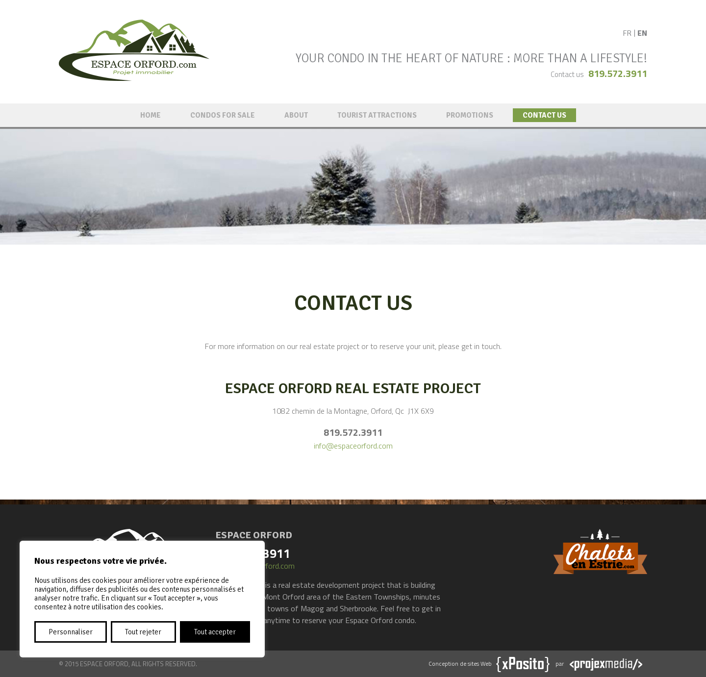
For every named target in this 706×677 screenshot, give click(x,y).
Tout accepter (215, 631)
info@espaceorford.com (353, 445)
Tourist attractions (377, 115)
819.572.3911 (617, 73)
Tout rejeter (143, 631)
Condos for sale (222, 115)
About (296, 115)
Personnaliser (71, 631)
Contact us (544, 115)
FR (627, 33)
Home (150, 115)
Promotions (469, 115)
